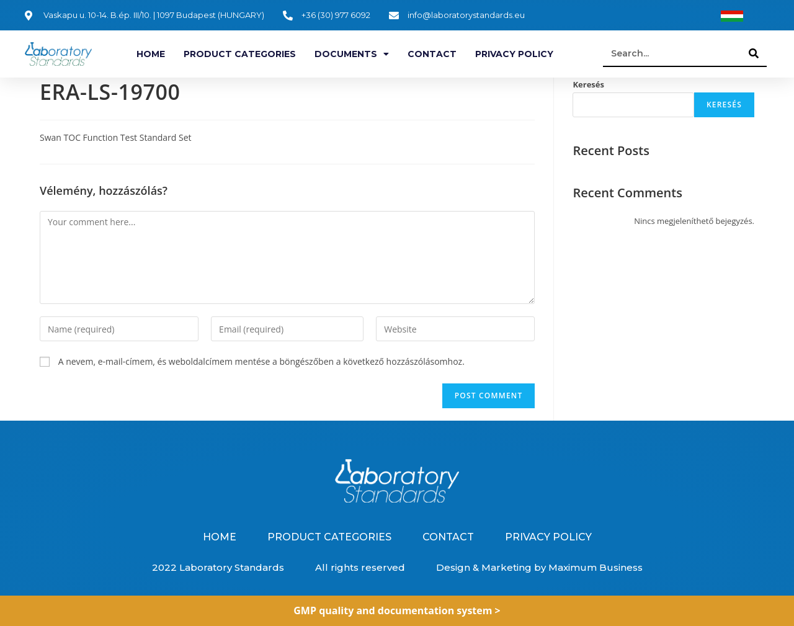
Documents (351, 54)
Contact (432, 54)
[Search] (754, 53)
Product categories (240, 54)
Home (150, 54)
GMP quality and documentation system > (397, 610)
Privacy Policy (514, 54)
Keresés (588, 84)
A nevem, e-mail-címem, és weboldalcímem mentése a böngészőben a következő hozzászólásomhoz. (261, 361)
